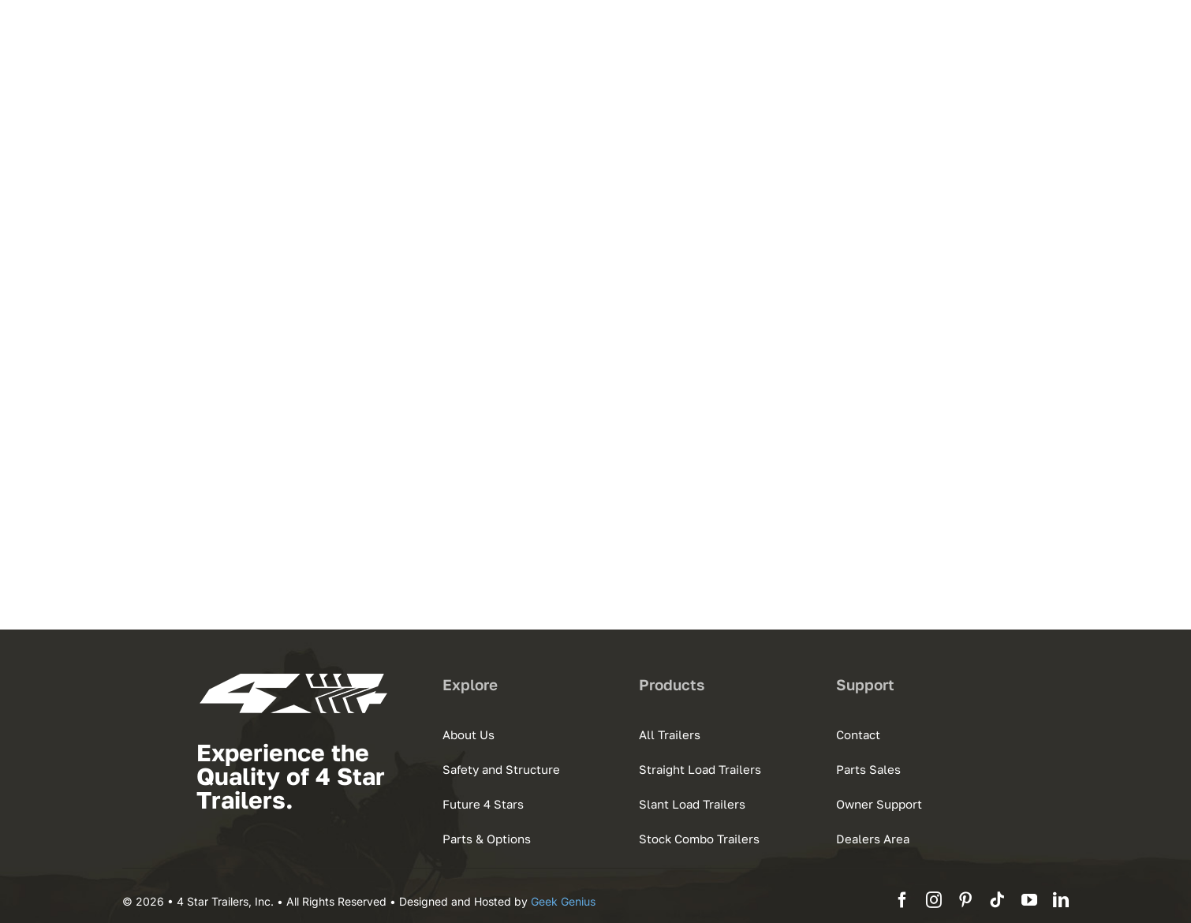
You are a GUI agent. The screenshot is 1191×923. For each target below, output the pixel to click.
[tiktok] (997, 900)
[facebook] (902, 900)
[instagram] (934, 900)
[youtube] (1029, 900)
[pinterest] (965, 900)
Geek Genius (563, 901)
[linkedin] (1061, 900)
